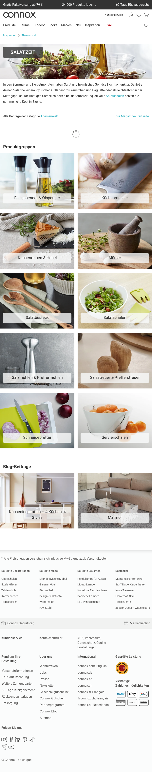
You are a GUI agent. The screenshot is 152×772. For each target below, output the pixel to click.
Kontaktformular (50, 638)
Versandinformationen (17, 671)
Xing (4, 747)
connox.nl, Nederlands (92, 705)
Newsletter (46, 686)
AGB (80, 638)
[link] (146, 14)
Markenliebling (137, 623)
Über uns (45, 656)
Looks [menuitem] (53, 25)
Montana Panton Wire (128, 578)
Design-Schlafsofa (50, 596)
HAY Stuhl (45, 607)
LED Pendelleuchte (88, 601)
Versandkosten (97, 558)
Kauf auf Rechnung (14, 677)
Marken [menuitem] (66, 25)
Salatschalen (115, 96)
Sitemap (45, 718)
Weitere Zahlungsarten (17, 684)
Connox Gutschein (52, 698)
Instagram (4, 740)
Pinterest (25, 740)
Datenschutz (86, 643)
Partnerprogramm (51, 705)
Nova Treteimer (124, 590)
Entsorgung (9, 703)
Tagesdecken (9, 601)
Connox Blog (48, 711)
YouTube (11, 747)
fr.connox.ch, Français (92, 698)
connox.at (84, 679)
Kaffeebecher (9, 596)
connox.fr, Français (90, 692)
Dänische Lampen (88, 596)
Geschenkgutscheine (53, 692)
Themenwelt (49, 116)
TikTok (32, 740)
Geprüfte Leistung (128, 656)
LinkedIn (18, 740)
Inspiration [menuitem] (92, 25)
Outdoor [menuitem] (39, 25)
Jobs (42, 673)
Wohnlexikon (48, 666)
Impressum (93, 638)
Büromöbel (46, 590)
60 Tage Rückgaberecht (17, 690)
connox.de (84, 673)
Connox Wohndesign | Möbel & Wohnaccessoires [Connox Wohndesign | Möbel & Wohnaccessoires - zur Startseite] (19, 15)
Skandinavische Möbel (53, 578)
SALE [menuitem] (110, 25)
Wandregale (46, 601)
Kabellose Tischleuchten (92, 590)
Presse (44, 679)
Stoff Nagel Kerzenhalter (130, 584)
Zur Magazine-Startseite (132, 116)
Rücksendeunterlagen (16, 697)
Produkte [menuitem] (9, 25)
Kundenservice (114, 14)
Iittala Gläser (9, 584)
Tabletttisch (8, 590)
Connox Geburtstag (17, 623)
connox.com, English (91, 666)
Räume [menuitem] (24, 25)
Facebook (11, 740)
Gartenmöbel (47, 584)
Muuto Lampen (86, 584)
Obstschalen (9, 578)
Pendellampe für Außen (91, 578)
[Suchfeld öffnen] (146, 26)
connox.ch (84, 686)
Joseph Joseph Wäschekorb (132, 607)
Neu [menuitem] (78, 25)
